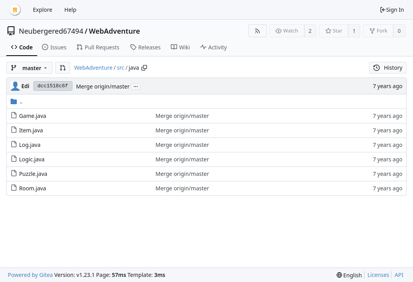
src (120, 67)
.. (17, 101)
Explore (42, 9)
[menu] (349, 275)
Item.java (31, 130)
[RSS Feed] (257, 30)
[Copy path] (144, 67)
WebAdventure (114, 31)
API (399, 274)
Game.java (32, 115)
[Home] (15, 10)
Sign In (392, 9)
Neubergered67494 (51, 31)
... (135, 86)
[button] (62, 68)
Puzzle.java (33, 173)
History (387, 67)
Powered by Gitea (30, 274)
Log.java (30, 144)
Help (70, 9)
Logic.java (32, 159)
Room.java (32, 188)
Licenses (378, 274)
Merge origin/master (103, 86)
